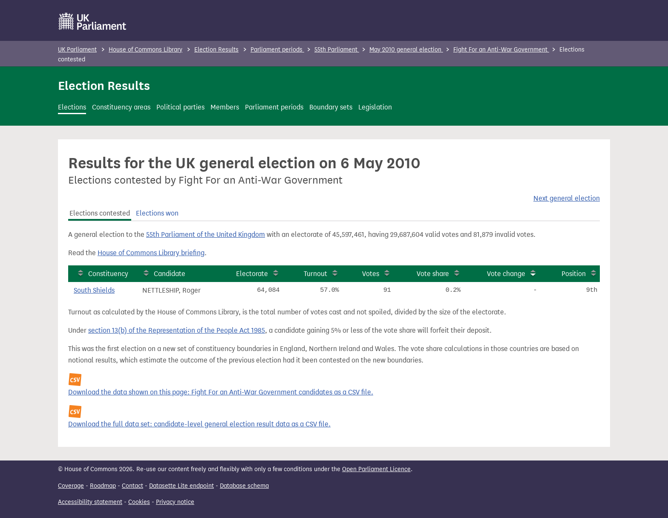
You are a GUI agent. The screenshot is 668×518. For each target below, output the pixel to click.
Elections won (157, 213)
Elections (72, 107)
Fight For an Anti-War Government (501, 49)
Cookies (139, 502)
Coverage (71, 485)
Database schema (244, 485)
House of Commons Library (145, 49)
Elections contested (99, 213)
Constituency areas (121, 107)
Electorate (252, 274)
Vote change (506, 274)
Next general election (566, 198)
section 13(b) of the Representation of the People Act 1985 (176, 330)
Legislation (375, 107)
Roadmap (103, 485)
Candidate (169, 274)
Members (224, 107)
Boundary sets (330, 107)
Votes (370, 274)
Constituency (108, 274)
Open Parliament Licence (376, 469)
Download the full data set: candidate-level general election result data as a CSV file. (199, 424)
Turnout (315, 274)
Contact (132, 485)
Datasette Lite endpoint (181, 485)
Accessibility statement (90, 502)
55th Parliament (336, 49)
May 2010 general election (406, 49)
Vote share (433, 274)
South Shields (94, 290)
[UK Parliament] (92, 21)
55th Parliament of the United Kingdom (205, 234)
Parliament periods (277, 49)
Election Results (216, 49)
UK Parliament (77, 49)
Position (573, 274)
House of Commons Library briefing (151, 253)
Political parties (180, 107)
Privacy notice (175, 502)
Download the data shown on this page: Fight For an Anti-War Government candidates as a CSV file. (220, 392)
